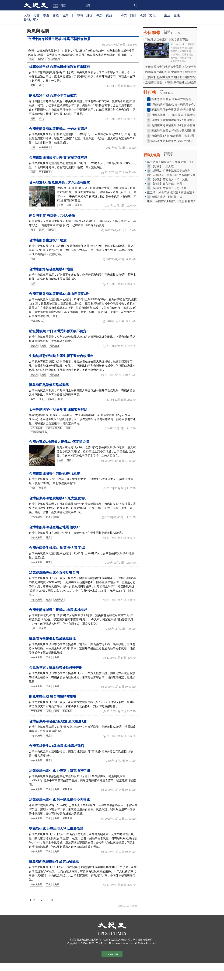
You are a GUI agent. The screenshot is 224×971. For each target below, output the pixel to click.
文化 (152, 15)
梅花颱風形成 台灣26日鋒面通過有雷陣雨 (59, 67)
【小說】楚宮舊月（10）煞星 (169, 179)
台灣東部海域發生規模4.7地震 (51, 269)
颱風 (33, 85)
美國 (36, 15)
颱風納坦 (54, 345)
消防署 (51, 230)
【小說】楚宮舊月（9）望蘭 (168, 188)
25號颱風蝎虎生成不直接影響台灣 (54, 572)
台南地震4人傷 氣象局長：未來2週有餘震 (59, 182)
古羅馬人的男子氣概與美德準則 (171, 170)
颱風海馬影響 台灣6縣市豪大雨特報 (173, 130)
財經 (133, 15)
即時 (80, 15)
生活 (167, 15)
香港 (46, 15)
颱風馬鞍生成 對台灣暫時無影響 (52, 696)
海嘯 (68, 428)
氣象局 (41, 59)
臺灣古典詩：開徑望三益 (166, 196)
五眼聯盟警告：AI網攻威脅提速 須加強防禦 (172, 82)
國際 (55, 15)
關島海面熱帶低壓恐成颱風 (49, 385)
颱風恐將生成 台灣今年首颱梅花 (52, 96)
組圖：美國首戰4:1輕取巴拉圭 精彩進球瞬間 (174, 201)
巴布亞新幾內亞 (54, 428)
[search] (110, 5)
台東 (48, 517)
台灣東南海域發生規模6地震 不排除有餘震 (59, 39)
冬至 (33, 399)
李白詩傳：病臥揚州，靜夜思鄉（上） (171, 161)
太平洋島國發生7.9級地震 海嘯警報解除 (58, 409)
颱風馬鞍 (67, 711)
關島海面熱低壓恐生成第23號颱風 (54, 862)
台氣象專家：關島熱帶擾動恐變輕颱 (55, 667)
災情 (69, 460)
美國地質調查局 (39, 432)
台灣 (65, 15)
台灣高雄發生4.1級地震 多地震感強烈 (56, 746)
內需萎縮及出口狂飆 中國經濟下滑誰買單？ (172, 71)
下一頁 (49, 899)
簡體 (63, 5)
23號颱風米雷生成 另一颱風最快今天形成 (59, 799)
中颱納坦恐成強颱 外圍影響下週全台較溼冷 (61, 356)
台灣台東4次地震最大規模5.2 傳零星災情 (59, 442)
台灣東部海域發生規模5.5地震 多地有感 (58, 610)
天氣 (41, 399)
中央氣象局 (54, 59)
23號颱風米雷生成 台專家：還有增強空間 (59, 771)
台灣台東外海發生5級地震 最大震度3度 (57, 721)
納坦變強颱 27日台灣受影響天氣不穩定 (57, 331)
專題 (99, 15)
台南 (60, 205)
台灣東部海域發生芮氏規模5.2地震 (54, 473)
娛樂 (143, 15)
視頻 (109, 15)
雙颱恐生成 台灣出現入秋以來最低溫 (56, 828)
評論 (89, 15)
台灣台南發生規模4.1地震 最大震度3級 (57, 548)
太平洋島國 (36, 428)
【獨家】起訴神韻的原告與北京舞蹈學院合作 (173, 77)
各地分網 (31, 20)
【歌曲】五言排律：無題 (166, 183)
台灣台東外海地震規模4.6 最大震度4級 (57, 498)
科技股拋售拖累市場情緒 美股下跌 (166, 39)
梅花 (41, 85)
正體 (55, 5)
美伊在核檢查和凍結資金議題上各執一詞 (170, 66)
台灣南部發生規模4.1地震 (47, 240)
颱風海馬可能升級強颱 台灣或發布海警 (175, 109)
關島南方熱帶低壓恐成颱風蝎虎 (52, 638)
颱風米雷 (67, 789)
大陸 (27, 15)
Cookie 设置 (112, 954)
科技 (123, 15)
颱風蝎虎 (59, 599)
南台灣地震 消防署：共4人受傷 (52, 215)
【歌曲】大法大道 (162, 166)
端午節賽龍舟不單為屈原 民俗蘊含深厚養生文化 (176, 175)
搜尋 (133, 5)
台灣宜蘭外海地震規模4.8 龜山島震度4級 (59, 294)
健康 (177, 15)
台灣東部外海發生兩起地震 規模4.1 (55, 527)
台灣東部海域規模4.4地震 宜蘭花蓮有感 (58, 157)
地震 (31, 59)
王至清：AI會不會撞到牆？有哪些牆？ (171, 192)
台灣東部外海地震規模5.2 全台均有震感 (58, 129)
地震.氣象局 (37, 321)
